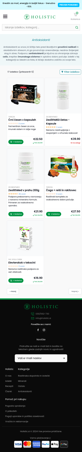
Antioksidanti (25, 391)
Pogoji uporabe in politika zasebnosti (24, 416)
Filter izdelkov (70, 72)
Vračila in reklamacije (16, 421)
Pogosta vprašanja (15, 405)
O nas (8, 375)
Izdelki (8, 381)
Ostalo (21, 386)
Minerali (22, 381)
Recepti (9, 386)
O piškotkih (11, 411)
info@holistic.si (41, 318)
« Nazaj (13, 291)
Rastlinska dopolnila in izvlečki (34, 375)
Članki (8, 391)
